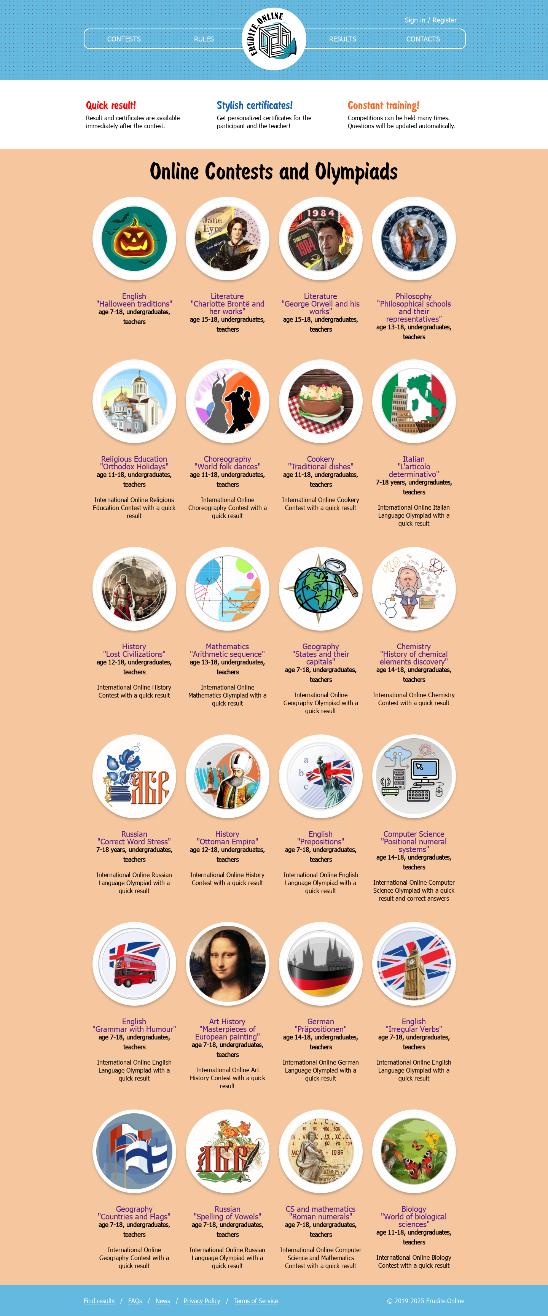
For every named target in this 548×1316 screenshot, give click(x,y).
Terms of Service (256, 1301)
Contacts (423, 38)
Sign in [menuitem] (415, 19)
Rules (204, 38)
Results (342, 38)
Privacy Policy (202, 1301)
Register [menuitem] (445, 19)
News (163, 1301)
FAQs (135, 1301)
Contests (124, 38)
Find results (99, 1301)
